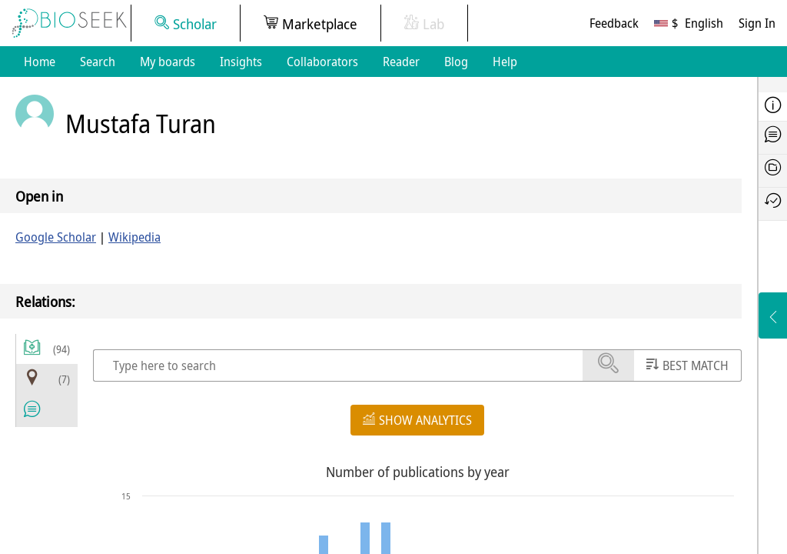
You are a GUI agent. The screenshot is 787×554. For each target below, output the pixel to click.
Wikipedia (134, 237)
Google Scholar (55, 237)
